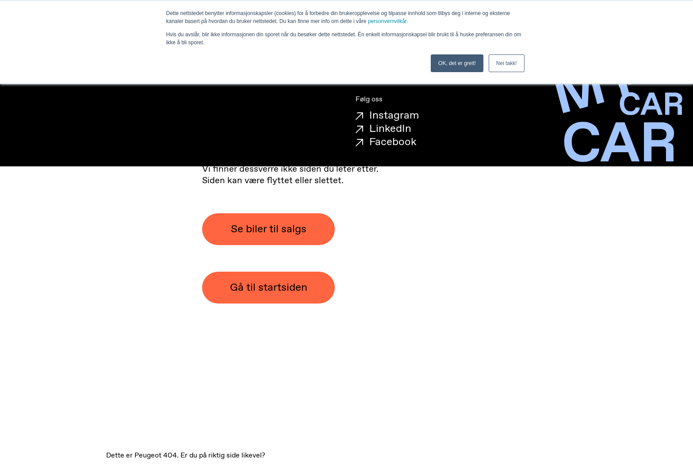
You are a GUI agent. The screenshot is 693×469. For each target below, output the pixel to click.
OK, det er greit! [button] (457, 63)
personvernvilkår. (388, 21)
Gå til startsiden (268, 288)
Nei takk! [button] (506, 63)
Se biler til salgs (268, 229)
